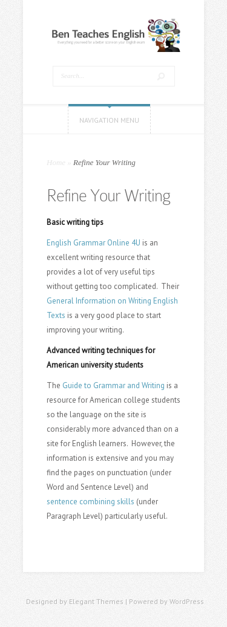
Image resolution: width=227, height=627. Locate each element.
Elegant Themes (96, 601)
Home (56, 162)
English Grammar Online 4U (93, 243)
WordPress (186, 601)
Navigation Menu (109, 120)
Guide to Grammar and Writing (113, 385)
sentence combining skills (90, 501)
